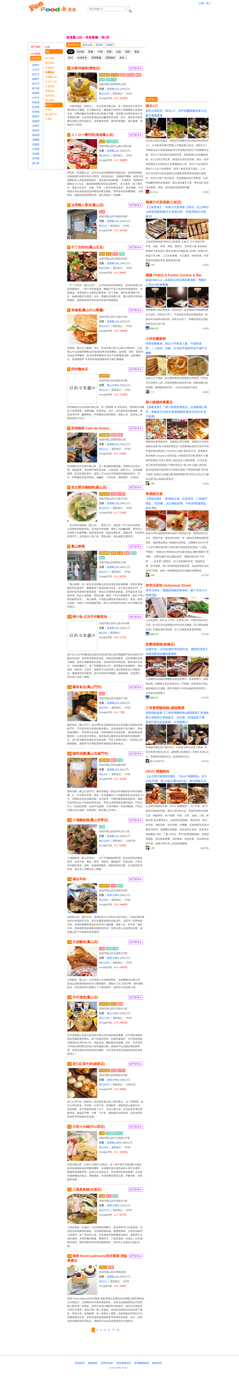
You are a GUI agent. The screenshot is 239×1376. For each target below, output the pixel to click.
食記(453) (104, 1084)
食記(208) (104, 840)
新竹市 (35, 83)
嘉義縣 (35, 121)
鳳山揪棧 (78, 546)
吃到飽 (80, 51)
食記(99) (103, 707)
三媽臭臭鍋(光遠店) (87, 1189)
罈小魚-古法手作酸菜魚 (89, 617)
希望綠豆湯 (154, 494)
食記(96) (103, 899)
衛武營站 (50, 95)
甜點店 (103, 1267)
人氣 (115, 948)
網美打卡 (111, 79)
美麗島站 (50, 72)
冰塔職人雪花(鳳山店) (87, 205)
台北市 (35, 69)
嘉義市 (35, 116)
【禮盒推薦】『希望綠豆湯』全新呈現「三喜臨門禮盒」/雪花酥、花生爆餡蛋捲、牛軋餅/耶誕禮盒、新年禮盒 (177, 503)
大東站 (48, 109)
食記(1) (103, 1281)
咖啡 (122, 74)
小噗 (152, 265)
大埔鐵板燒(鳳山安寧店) (90, 820)
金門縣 (35, 158)
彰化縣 (35, 107)
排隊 (109, 51)
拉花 (102, 79)
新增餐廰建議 (141, 1363)
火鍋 (118, 51)
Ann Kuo (154, 192)
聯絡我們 (157, 1363)
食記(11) (103, 449)
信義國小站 (51, 77)
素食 (136, 51)
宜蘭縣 (35, 139)
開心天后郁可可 (157, 761)
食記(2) (103, 225)
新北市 (35, 74)
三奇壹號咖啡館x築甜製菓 (165, 708)
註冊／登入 (205, 3)
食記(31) (103, 774)
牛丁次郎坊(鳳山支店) (87, 247)
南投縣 (35, 102)
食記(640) (104, 155)
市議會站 (50, 67)
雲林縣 (35, 111)
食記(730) (104, 1018)
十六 (152, 392)
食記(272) (104, 1210)
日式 (102, 141)
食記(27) (103, 571)
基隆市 (35, 65)
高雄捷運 (36, 58)
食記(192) (104, 93)
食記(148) (104, 962)
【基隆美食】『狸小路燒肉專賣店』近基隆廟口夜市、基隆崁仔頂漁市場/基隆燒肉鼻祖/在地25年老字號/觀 (176, 411)
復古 (102, 557)
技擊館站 (50, 91)
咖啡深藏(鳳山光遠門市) (90, 753)
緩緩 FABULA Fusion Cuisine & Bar (174, 275)
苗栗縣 (35, 93)
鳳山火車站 (113, 385)
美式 (108, 254)
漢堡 (120, 1004)
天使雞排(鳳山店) (85, 942)
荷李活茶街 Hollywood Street (168, 585)
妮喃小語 (154, 328)
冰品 (102, 211)
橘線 (47, 51)
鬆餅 (138, 74)
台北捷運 (36, 53)
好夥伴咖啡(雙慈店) (85, 68)
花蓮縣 (35, 144)
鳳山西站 (50, 100)
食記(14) (103, 389)
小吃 (113, 494)
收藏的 (109, 44)
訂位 (108, 141)
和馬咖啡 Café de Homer (90, 428)
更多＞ (123, 57)
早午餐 (114, 74)
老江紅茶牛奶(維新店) (88, 1064)
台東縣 (35, 149)
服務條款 (93, 1363)
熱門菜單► (136, 68)
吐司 (113, 1070)
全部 (70, 51)
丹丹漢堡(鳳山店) (85, 997)
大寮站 (48, 119)
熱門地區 (36, 46)
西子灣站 (50, 58)
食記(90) (103, 1147)
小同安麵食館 (156, 339)
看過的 (99, 44)
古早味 (121, 494)
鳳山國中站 (51, 114)
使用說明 (80, 1363)
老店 (120, 885)
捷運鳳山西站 (114, 1142)
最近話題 (87, 44)
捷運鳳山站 (73, 44)
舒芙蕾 (130, 74)
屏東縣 (35, 135)
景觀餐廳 (96, 57)
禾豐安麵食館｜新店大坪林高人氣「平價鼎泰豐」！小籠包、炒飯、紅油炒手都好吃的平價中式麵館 (176, 348)
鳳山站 (48, 105)
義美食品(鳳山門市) (87, 687)
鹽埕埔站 (50, 63)
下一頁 (115, 1330)
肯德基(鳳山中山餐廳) (87, 310)
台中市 (35, 97)
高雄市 (35, 130)
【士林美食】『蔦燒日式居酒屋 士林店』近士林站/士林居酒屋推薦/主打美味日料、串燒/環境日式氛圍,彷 (177, 211)
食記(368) (104, 268)
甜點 (120, 434)
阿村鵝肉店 (79, 369)
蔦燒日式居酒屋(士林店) (163, 202)
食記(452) (104, 326)
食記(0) (103, 632)
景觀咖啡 (110, 57)
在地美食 (82, 57)
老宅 (133, 553)
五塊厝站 (50, 86)
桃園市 (35, 79)
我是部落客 (107, 1363)
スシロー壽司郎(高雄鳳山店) (92, 135)
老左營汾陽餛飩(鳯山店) (89, 487)
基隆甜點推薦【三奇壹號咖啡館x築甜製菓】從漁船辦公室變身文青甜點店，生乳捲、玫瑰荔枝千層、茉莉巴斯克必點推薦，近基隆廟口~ (177, 717)
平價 (100, 51)
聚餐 (90, 51)
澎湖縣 (35, 153)
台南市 (35, 125)
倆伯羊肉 (79, 879)
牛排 (115, 254)
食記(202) (104, 508)
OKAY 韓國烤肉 (157, 771)
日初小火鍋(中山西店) (88, 1127)
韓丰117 (152, 106)
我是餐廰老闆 (123, 1363)
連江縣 (35, 163)
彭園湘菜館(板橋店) (160, 644)
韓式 (70, 57)
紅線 (47, 46)
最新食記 (151, 99)
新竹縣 (35, 88)
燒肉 (127, 51)
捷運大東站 (113, 895)
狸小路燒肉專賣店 (159, 402)
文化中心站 (51, 81)
